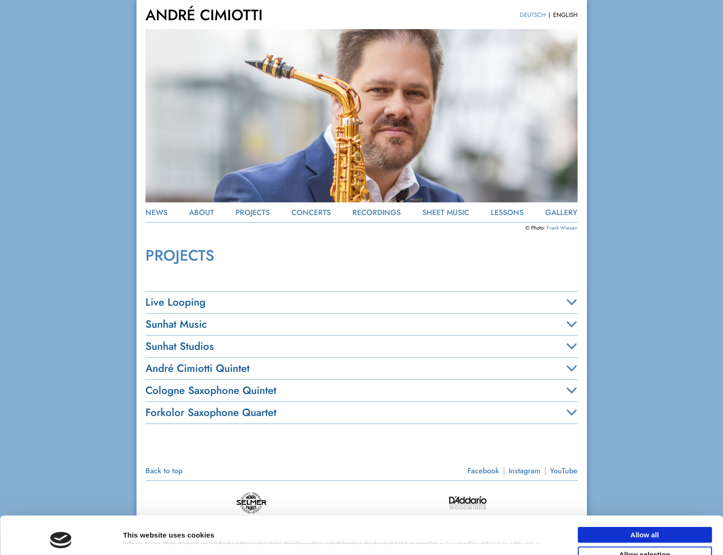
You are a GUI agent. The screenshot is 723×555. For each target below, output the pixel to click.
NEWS (156, 212)
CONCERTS (311, 212)
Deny (645, 536)
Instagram (524, 470)
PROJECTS (253, 212)
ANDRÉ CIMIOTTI (204, 15)
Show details (492, 531)
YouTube (564, 470)
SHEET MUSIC (445, 212)
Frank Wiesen (562, 227)
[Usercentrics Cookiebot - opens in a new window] (61, 537)
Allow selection (644, 516)
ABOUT (201, 212)
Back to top (164, 470)
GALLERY (561, 212)
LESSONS (507, 212)
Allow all (645, 497)
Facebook (483, 470)
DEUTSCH (533, 14)
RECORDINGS (376, 212)
